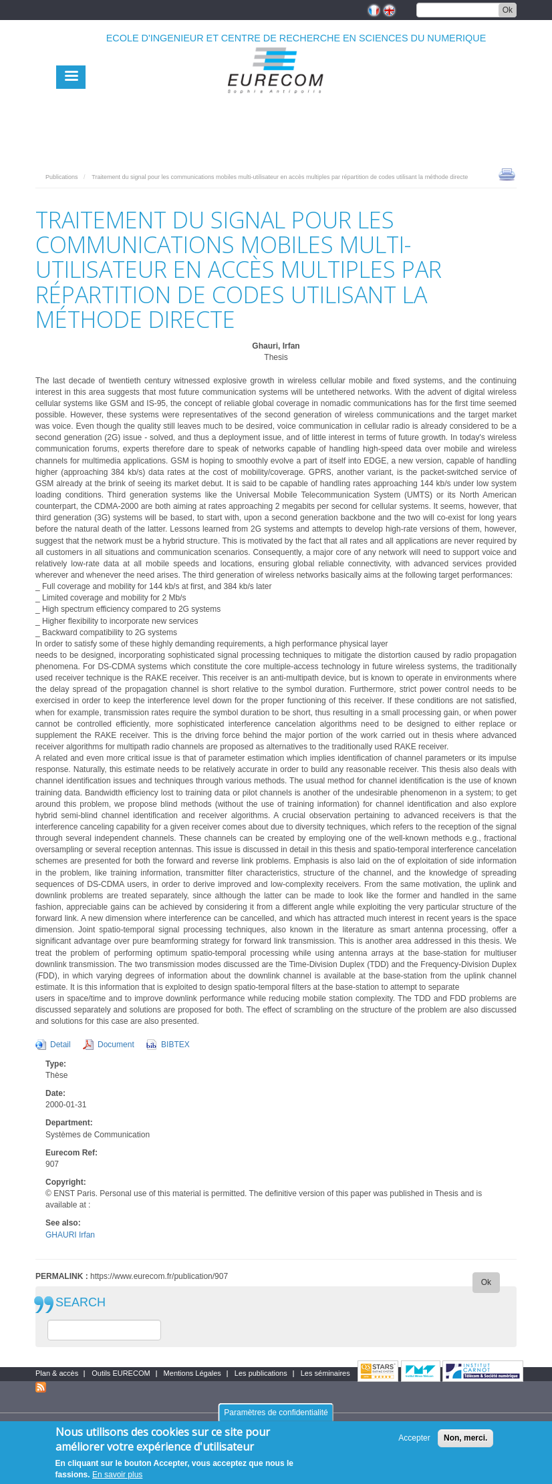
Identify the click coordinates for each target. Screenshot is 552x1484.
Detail (60, 1044)
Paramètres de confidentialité (275, 1418)
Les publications (261, 1373)
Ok (508, 10)
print (507, 174)
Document (116, 1044)
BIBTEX (175, 1044)
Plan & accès (56, 1373)
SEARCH (80, 1302)
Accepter (414, 1444)
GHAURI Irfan (70, 1235)
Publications (61, 177)
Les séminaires (325, 1373)
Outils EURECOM (121, 1373)
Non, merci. (465, 1444)
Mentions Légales (192, 1373)
